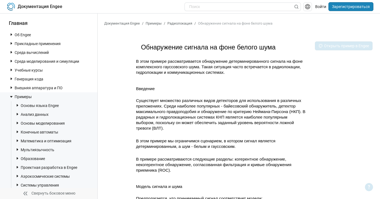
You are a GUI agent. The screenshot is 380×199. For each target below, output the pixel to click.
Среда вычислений (29, 52)
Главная (18, 23)
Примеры (20, 97)
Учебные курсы (26, 70)
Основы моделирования (40, 123)
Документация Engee (122, 23)
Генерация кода (26, 79)
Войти (320, 6)
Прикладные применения (35, 43)
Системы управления (37, 185)
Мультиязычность (34, 149)
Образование (30, 158)
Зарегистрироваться (351, 6)
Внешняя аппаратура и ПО (36, 87)
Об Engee (20, 34)
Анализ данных (32, 114)
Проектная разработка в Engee (46, 167)
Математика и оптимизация (43, 140)
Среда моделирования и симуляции (44, 61)
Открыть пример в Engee (344, 46)
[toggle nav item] (11, 34)
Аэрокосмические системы (42, 176)
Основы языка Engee (37, 105)
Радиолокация (179, 23)
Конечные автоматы (36, 132)
